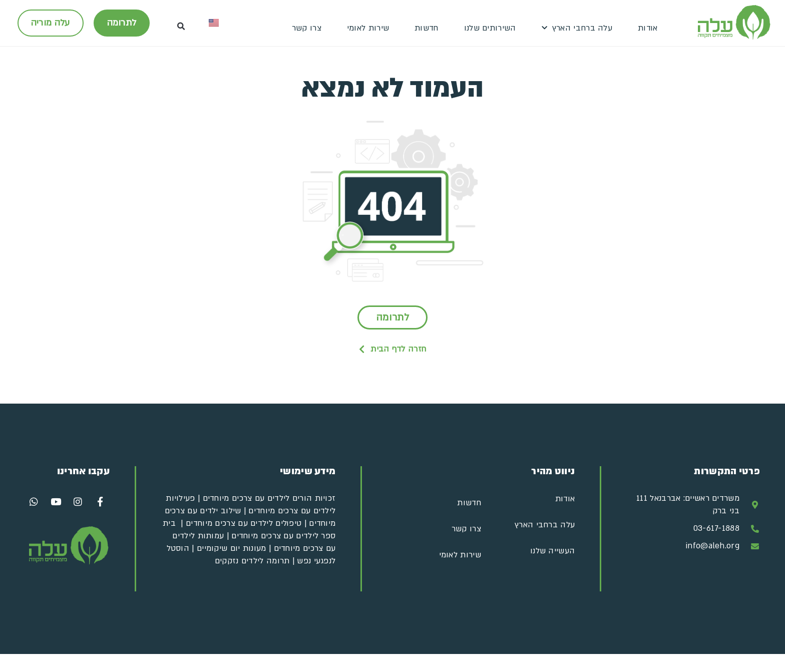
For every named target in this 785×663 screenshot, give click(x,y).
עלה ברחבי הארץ (577, 28)
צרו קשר (306, 28)
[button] (181, 26)
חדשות (427, 28)
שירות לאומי (368, 28)
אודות (648, 28)
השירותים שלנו (490, 28)
